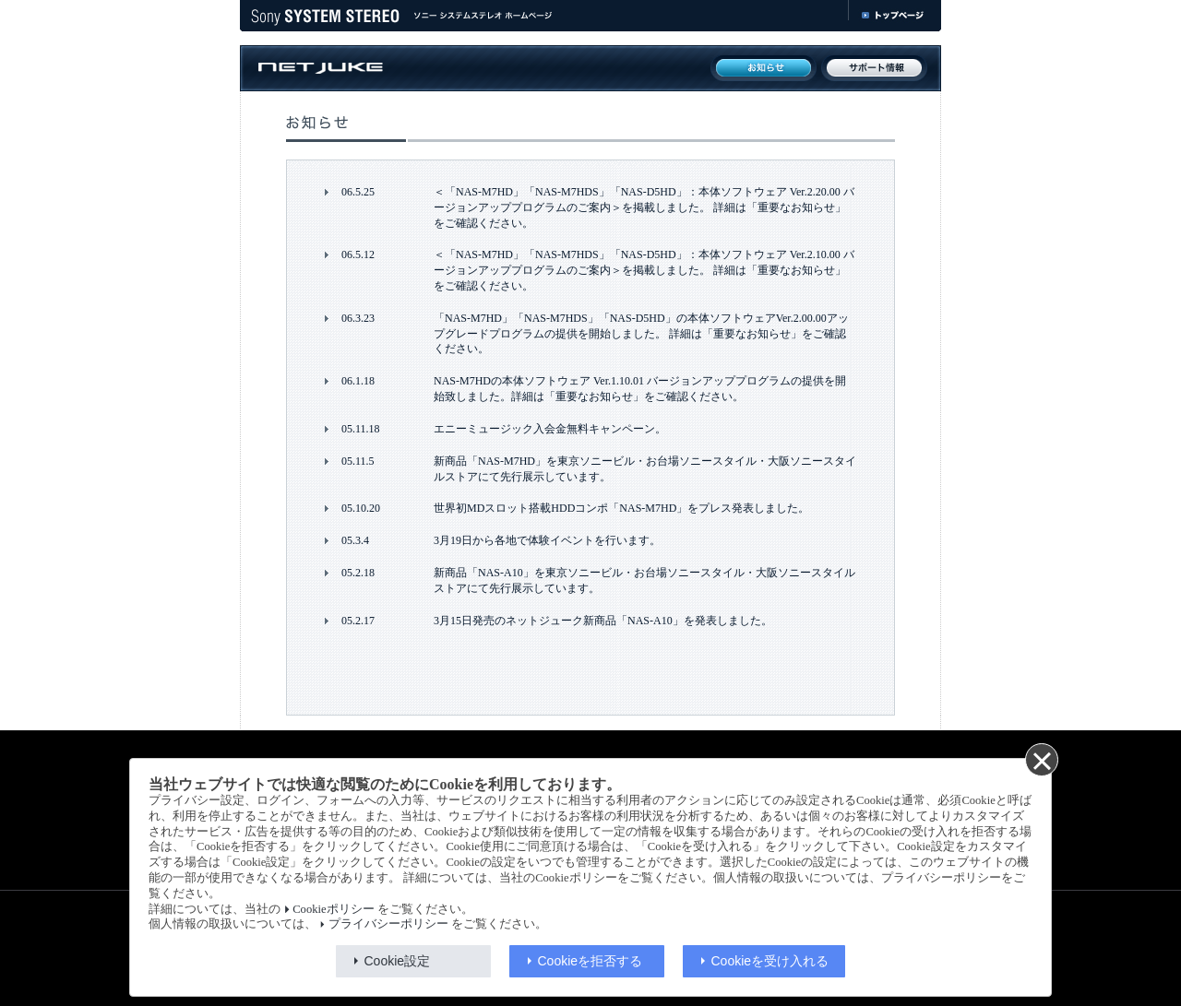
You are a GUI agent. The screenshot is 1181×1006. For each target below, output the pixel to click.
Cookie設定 (397, 960)
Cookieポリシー (333, 909)
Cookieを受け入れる (770, 960)
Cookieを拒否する (590, 960)
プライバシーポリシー (388, 923)
